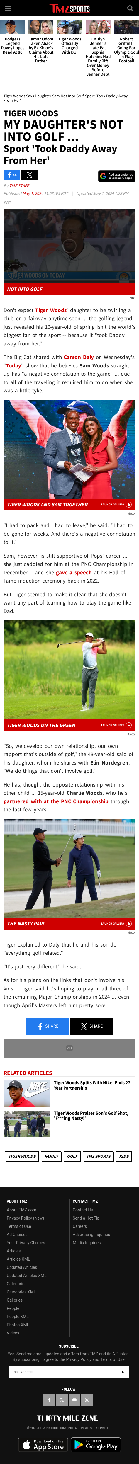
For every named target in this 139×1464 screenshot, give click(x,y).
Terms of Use (19, 1226)
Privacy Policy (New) (25, 1218)
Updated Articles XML (26, 1275)
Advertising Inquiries (91, 1234)
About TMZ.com (21, 1210)
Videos (13, 1333)
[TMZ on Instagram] (87, 1400)
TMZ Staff (19, 185)
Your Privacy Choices (26, 1242)
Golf (72, 1156)
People (13, 1308)
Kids (123, 1156)
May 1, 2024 (33, 193)
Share (47, 1026)
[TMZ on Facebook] (49, 1400)
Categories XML (21, 1292)
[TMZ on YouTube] (74, 1400)
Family (51, 1156)
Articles (14, 1251)
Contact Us (83, 1210)
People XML (18, 1316)
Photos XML (18, 1324)
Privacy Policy (78, 1359)
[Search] (131, 8)
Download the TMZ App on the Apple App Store (43, 1445)
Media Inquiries (87, 1242)
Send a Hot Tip (86, 1218)
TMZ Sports (98, 1156)
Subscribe (123, 1372)
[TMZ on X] (62, 1400)
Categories (16, 1283)
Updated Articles (22, 1267)
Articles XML (18, 1259)
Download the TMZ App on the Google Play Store (96, 1444)
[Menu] (8, 8)
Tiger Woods (21, 1156)
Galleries (15, 1300)
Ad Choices (17, 1234)
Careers (80, 1226)
